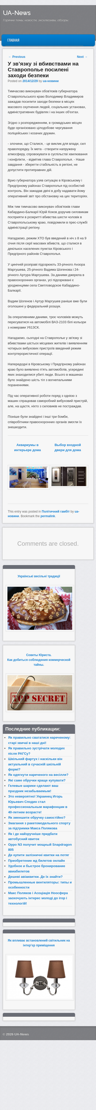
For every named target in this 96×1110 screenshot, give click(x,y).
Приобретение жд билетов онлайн (36, 861)
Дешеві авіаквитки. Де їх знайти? (35, 877)
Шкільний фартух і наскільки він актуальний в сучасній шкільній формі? (35, 764)
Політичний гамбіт (56, 511)
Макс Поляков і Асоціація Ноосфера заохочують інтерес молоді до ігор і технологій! (38, 898)
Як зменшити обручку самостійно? (37, 817)
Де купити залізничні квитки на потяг (38, 855)
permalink (47, 516)
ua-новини (51, 81)
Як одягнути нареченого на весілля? (38, 775)
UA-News (16, 13)
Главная (13, 40)
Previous (16, 57)
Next (82, 57)
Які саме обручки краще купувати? (37, 780)
